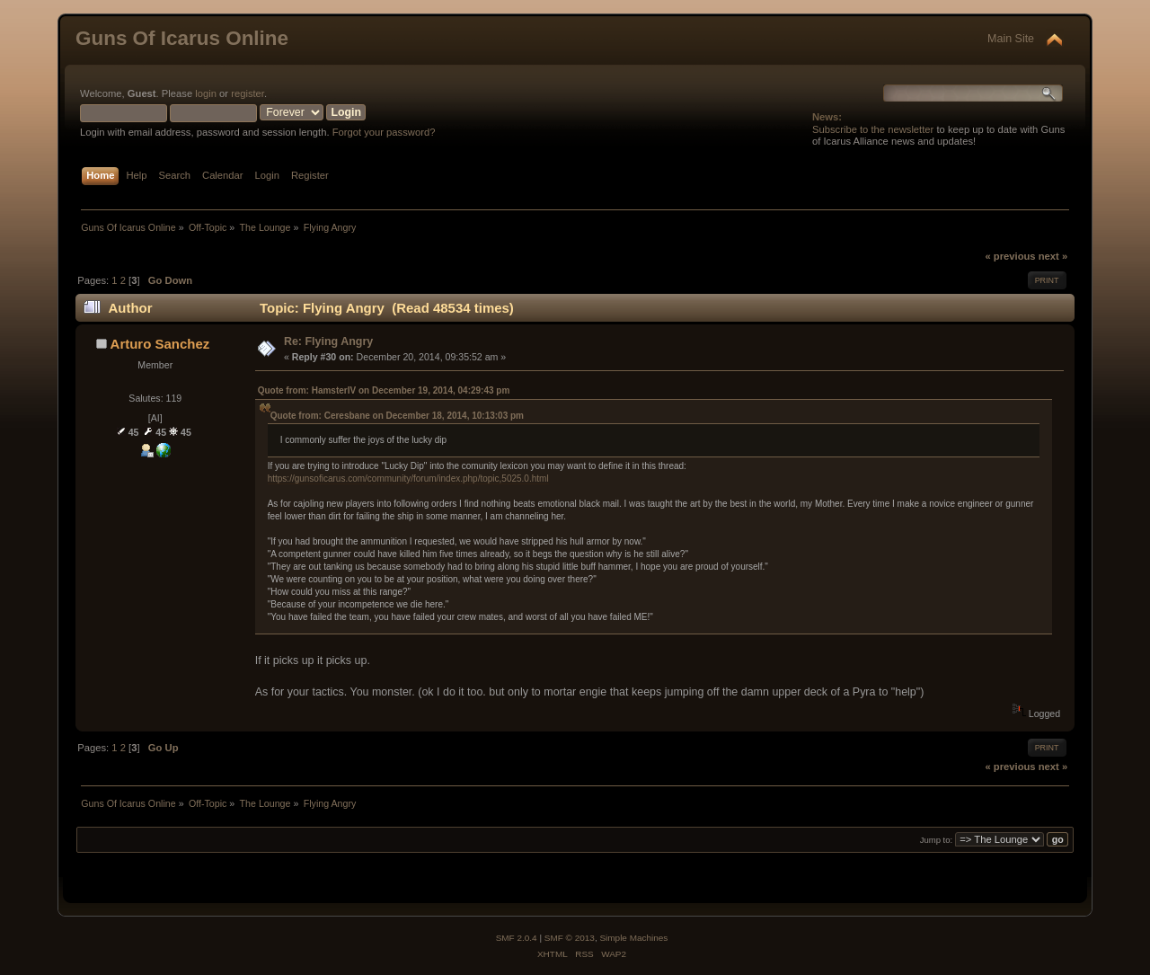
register (247, 93)
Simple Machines (633, 938)
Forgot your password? (384, 132)
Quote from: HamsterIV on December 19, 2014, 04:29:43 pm (384, 390)
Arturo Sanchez (160, 343)
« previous (1010, 256)
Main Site (1010, 38)
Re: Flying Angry (328, 341)
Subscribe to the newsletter (872, 129)
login (206, 93)
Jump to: (936, 840)
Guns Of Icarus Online (181, 38)
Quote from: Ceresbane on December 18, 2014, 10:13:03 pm (397, 416)
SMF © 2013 (569, 938)
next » (1053, 256)
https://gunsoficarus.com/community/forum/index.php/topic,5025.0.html (408, 478)
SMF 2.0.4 (516, 938)
